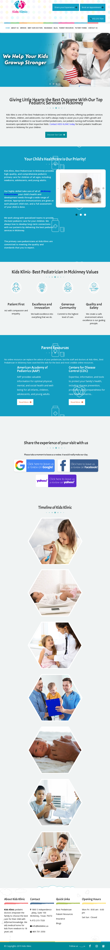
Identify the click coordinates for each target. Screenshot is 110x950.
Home (8, 28)
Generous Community (68, 306)
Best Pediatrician (64, 909)
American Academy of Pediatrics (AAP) (32, 369)
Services (23, 28)
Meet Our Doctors (35, 28)
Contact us (93, 28)
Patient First (16, 304)
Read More (25, 402)
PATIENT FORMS (81, 28)
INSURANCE (48, 28)
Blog (56, 28)
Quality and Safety (94, 306)
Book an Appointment (92, 7)
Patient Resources (64, 914)
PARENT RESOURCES (66, 28)
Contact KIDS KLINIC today (62, 124)
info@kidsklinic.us (40, 926)
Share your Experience (65, 7)
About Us (15, 28)
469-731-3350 (38, 931)
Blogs (58, 923)
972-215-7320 (96, 18)
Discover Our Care (56, 135)
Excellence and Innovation (42, 306)
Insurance (60, 918)
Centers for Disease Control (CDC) (82, 369)
